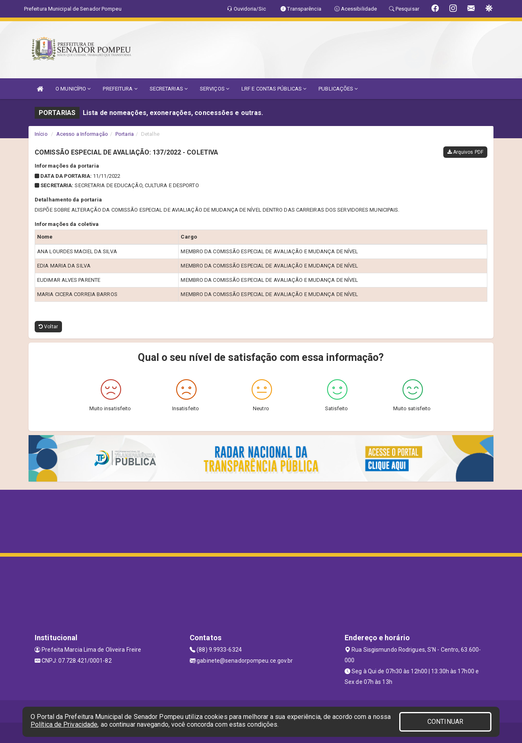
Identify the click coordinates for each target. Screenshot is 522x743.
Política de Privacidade (64, 724)
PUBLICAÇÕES (338, 89)
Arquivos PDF (465, 152)
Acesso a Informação (82, 134)
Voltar (48, 326)
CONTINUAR (445, 721)
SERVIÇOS (214, 89)
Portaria (124, 134)
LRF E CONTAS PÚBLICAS (273, 89)
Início (41, 134)
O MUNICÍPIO (73, 89)
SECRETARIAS (169, 89)
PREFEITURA (120, 89)
